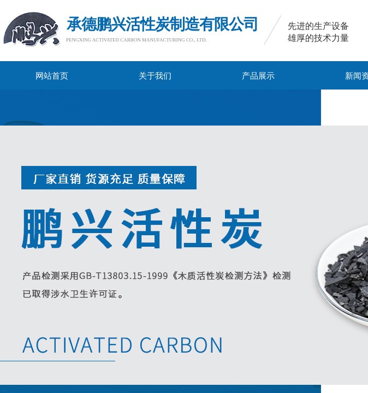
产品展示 (258, 76)
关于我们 (155, 76)
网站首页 (51, 76)
